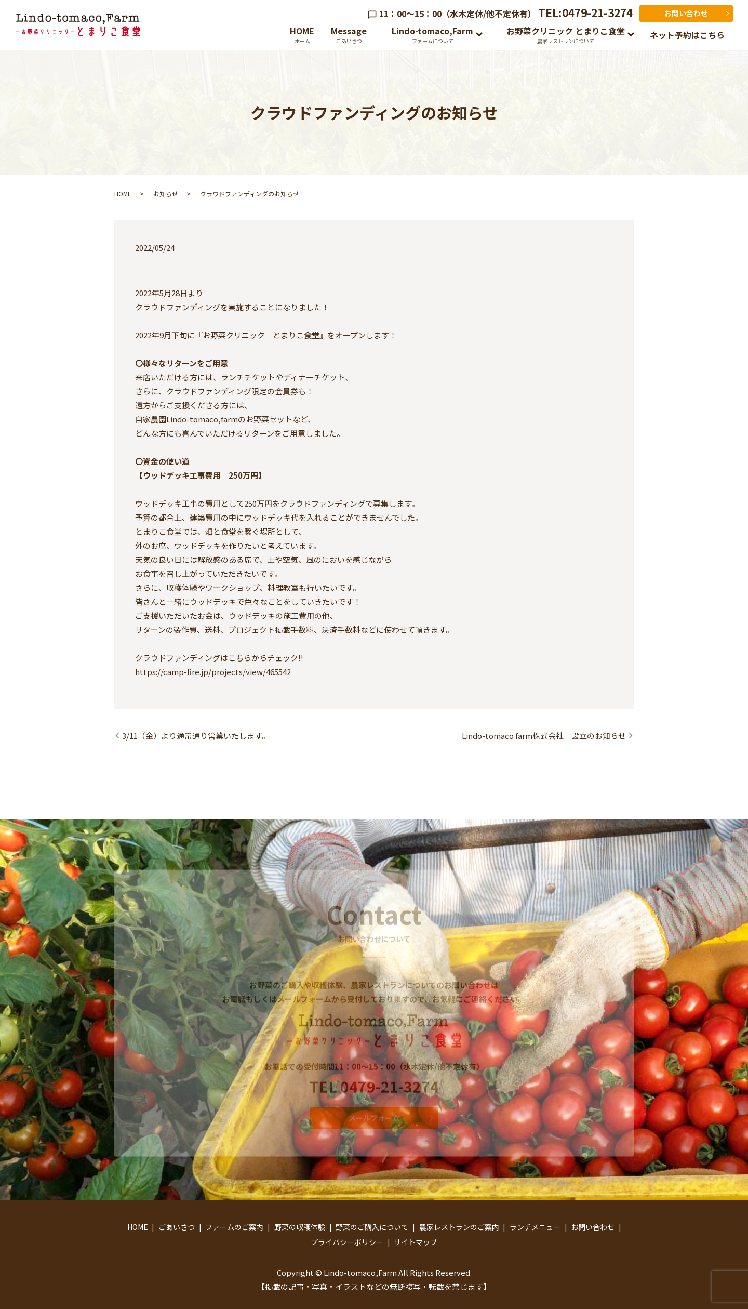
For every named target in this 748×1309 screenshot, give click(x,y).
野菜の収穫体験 (299, 1227)
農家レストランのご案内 (459, 1227)
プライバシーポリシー (347, 1242)
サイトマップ (415, 1242)
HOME (302, 34)
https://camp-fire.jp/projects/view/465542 (213, 671)
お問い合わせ (686, 13)
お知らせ (165, 193)
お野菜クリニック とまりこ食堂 (565, 34)
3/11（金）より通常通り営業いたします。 (196, 735)
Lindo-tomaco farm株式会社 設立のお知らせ (544, 735)
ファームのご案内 (234, 1227)
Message (349, 34)
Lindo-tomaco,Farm (432, 34)
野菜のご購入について (372, 1227)
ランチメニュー (535, 1227)
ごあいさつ (176, 1227)
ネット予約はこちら (687, 35)
